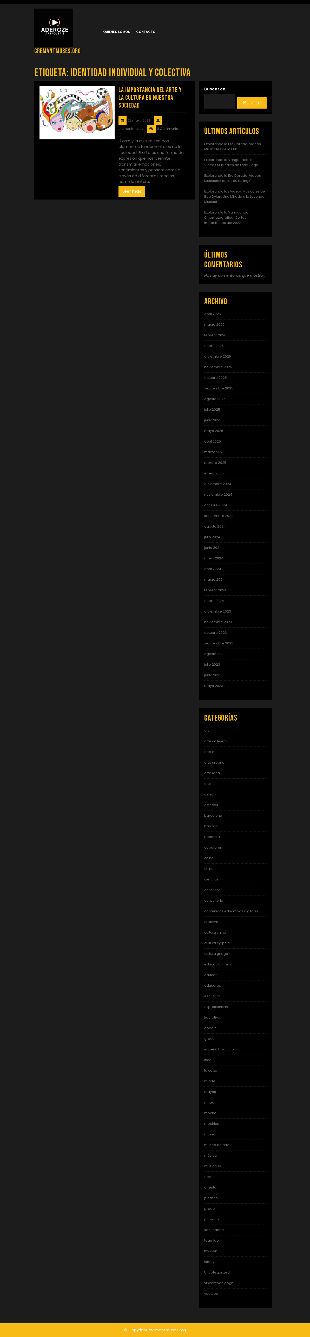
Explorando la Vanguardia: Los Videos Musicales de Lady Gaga (231, 162)
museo (210, 1134)
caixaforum (213, 847)
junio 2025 (212, 420)
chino (209, 868)
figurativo (212, 1017)
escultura (212, 996)
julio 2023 (212, 664)
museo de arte (216, 1144)
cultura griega (216, 953)
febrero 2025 (215, 462)
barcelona (213, 815)
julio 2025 (212, 409)
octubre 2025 (215, 377)
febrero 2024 (215, 590)
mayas (210, 1091)
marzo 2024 (214, 579)
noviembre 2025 (218, 367)
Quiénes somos (116, 32)
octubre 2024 (215, 505)
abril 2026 (212, 313)
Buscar (252, 102)
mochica (211, 1123)
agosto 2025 (215, 398)
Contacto (145, 32)
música (210, 1155)
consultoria (213, 900)
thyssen (210, 1251)
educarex (212, 985)
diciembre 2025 (217, 356)
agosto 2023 (215, 653)
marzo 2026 (214, 324)
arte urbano (214, 762)
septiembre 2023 (218, 643)
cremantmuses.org (57, 51)
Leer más (131, 191)
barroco (211, 826)
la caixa (210, 1070)
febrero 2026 (215, 335)
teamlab (211, 1240)
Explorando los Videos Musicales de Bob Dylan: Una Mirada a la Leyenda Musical (234, 196)
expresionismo (216, 1006)
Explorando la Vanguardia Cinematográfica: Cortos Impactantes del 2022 (226, 217)
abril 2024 (212, 568)
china (209, 858)
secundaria (214, 1229)
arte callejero (215, 741)
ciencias (211, 879)
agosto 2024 (215, 526)
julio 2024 (212, 537)
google (210, 1028)
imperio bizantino (219, 1049)
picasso (211, 1198)
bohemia (212, 836)
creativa (211, 921)
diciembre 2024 (217, 483)
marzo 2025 (214, 452)
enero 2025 (214, 473)
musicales (213, 1166)
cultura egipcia (217, 943)
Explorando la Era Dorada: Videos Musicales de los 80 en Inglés (232, 178)
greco (209, 1038)
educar (210, 974)
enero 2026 (214, 345)
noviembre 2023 (218, 622)
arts (207, 783)
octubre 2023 (215, 632)
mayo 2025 (213, 430)
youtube (211, 1293)
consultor (212, 889)
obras (209, 1176)
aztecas (211, 804)
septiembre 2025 (218, 388)
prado (209, 1208)
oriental (210, 1187)
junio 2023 (212, 675)
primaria (211, 1219)
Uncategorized (217, 1272)
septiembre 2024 (219, 515)
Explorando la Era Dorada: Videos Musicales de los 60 (232, 146)
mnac (209, 1102)
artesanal (212, 773)
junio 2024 (213, 547)
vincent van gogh (218, 1283)
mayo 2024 (213, 558)
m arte (209, 1081)
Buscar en (214, 89)
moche (210, 1113)
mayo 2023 (213, 685)
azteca (210, 794)
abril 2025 (212, 441)
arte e (209, 751)
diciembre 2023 (217, 611)
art (206, 730)
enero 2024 (214, 600)
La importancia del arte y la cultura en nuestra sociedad (150, 98)
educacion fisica (218, 964)
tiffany (209, 1261)
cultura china (215, 932)
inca (208, 1059)
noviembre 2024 (218, 494)
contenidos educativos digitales (231, 911)
